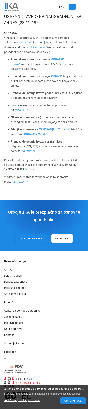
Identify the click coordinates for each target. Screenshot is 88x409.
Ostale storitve (13, 329)
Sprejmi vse (73, 400)
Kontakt (9, 335)
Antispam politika (15, 294)
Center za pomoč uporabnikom (23, 310)
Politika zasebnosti (15, 282)
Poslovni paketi (13, 323)
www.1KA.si (23, 42)
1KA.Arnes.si (37, 47)
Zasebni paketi (13, 317)
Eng (62, 7)
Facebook (10, 352)
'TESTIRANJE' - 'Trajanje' (54, 129)
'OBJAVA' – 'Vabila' (35, 134)
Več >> (29, 169)
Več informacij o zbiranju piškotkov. (22, 400)
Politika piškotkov (15, 288)
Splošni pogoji (13, 275)
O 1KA (8, 269)
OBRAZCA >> (20, 181)
